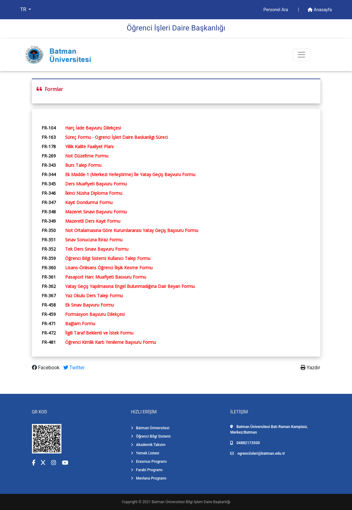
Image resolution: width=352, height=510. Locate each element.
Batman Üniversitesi (150, 428)
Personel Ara (276, 9)
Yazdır (310, 368)
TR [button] (23, 9)
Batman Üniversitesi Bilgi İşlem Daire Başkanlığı (191, 502)
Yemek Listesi (145, 453)
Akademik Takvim (148, 445)
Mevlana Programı (148, 478)
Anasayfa (320, 9)
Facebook (46, 368)
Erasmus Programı (149, 461)
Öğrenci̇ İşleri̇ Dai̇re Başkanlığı (176, 28)
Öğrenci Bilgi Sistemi (151, 436)
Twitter (74, 368)
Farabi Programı (147, 470)
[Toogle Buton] (301, 54)
